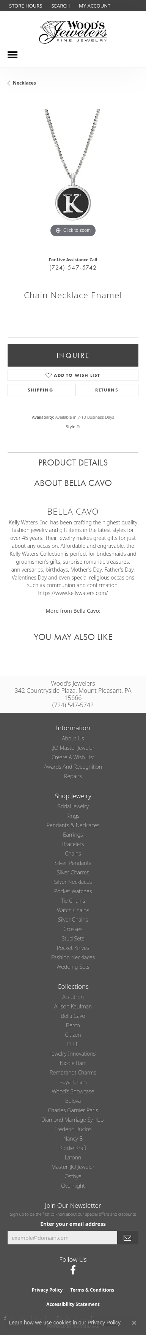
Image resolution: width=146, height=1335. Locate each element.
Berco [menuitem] (73, 1025)
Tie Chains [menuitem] (73, 900)
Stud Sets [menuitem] (73, 938)
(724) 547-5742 (73, 267)
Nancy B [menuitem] (73, 1138)
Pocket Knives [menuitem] (73, 947)
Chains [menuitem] (73, 853)
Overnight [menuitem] (73, 1185)
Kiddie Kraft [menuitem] (73, 1148)
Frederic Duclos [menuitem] (73, 1129)
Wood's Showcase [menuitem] (73, 1091)
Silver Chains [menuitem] (73, 919)
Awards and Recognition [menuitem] (73, 766)
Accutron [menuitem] (72, 996)
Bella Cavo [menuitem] (73, 1015)
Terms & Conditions (92, 1290)
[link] (25, 5)
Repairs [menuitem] (73, 776)
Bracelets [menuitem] (73, 844)
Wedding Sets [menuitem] (73, 966)
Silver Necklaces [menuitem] (73, 881)
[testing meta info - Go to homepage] (73, 32)
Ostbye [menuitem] (72, 1176)
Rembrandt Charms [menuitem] (73, 1072)
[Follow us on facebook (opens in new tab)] (73, 1270)
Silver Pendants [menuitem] (73, 862)
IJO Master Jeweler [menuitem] (72, 747)
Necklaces (24, 83)
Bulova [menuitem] (73, 1100)
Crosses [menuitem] (73, 929)
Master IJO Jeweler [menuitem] (72, 1166)
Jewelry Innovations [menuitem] (73, 1053)
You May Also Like (73, 637)
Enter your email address (73, 1223)
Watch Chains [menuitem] (73, 910)
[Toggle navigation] (12, 55)
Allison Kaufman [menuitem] (73, 1006)
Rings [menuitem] (73, 815)
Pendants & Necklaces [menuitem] (73, 825)
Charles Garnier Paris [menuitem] (73, 1110)
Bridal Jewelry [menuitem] (73, 806)
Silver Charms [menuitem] (73, 872)
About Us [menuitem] (73, 738)
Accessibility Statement (72, 1304)
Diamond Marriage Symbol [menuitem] (73, 1119)
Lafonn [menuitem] (73, 1157)
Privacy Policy (47, 1290)
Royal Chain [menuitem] (72, 1081)
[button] (60, 5)
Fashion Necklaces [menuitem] (73, 957)
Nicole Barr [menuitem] (73, 1063)
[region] (73, 174)
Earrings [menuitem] (73, 834)
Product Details (73, 462)
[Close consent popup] (134, 1323)
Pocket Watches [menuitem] (73, 891)
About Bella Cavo (73, 483)
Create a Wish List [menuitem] (73, 757)
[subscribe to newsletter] (127, 1238)
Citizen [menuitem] (73, 1034)
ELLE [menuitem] (72, 1044)
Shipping (40, 390)
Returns (106, 390)
